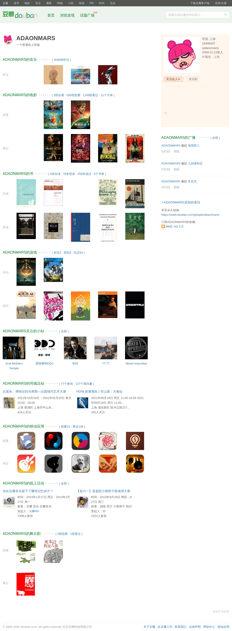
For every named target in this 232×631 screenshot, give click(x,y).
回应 (177, 151)
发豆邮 (193, 79)
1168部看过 (90, 95)
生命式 (192, 181)
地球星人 (194, 145)
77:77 (106, 363)
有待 (75, 363)
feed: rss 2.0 (174, 226)
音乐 (38, 3)
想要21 (65, 426)
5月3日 (165, 151)
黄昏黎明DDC (45, 363)
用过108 (77, 426)
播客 (49, 3)
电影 (27, 3)
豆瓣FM (34, 511)
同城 (60, 3)
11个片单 (107, 95)
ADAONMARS (170, 145)
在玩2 (57, 252)
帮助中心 (209, 627)
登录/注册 (221, 3)
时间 (101, 3)
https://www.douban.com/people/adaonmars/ (190, 214)
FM (92, 3)
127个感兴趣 (83, 383)
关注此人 (172, 79)
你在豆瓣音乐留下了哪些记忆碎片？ (28, 491)
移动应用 (223, 627)
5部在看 (59, 95)
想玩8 (67, 252)
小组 (70, 3)
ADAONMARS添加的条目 (182, 202)
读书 (16, 3)
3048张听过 (61, 59)
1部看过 (75, 534)
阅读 (81, 3)
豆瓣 (5, 3)
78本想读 (69, 174)
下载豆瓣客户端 (199, 3)
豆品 (112, 3)
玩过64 (78, 252)
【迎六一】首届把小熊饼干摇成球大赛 (103, 491)
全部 (64, 331)
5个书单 (99, 174)
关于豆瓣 (149, 627)
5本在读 (55, 174)
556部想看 (73, 95)
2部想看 (62, 534)
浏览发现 (67, 15)
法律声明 (195, 627)
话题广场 (87, 15)
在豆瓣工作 (165, 627)
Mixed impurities (136, 363)
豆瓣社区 (23, 15)
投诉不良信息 (221, 611)
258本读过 (84, 174)
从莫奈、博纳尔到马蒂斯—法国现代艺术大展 (34, 391)
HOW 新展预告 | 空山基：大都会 (99, 391)
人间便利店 (195, 163)
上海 (212, 39)
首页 (51, 15)
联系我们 (180, 627)
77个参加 (67, 383)
